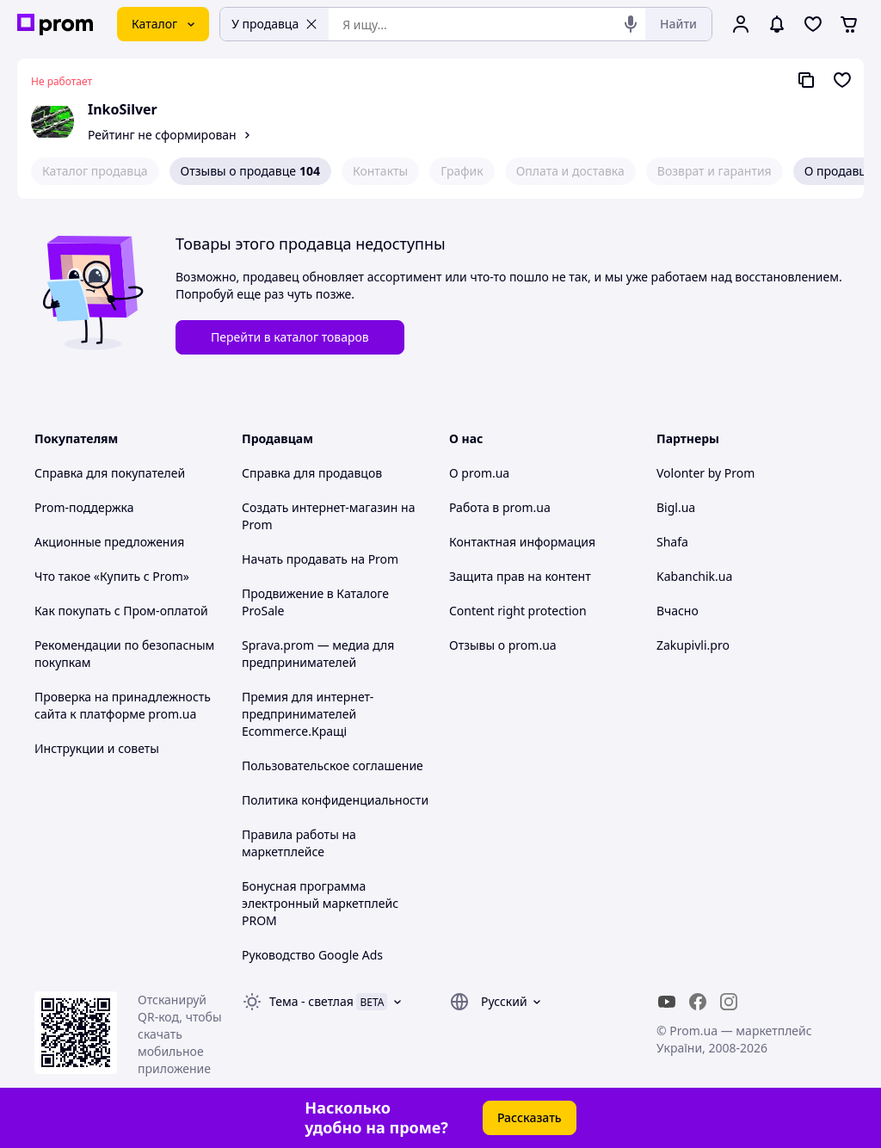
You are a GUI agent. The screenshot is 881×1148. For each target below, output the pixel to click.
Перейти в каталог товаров (290, 337)
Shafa (672, 542)
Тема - (311, 1001)
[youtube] (666, 1001)
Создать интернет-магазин (319, 507)
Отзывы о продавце (250, 171)
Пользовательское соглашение (332, 765)
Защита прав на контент (520, 576)
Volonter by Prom (705, 473)
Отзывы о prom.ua (503, 645)
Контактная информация (522, 542)
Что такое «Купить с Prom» (111, 576)
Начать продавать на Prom (320, 559)
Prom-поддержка (84, 507)
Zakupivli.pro (693, 645)
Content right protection (518, 610)
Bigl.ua (675, 507)
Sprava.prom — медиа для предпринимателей (318, 653)
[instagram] (728, 1001)
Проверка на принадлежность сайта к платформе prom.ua (122, 705)
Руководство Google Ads (312, 955)
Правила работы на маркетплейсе (299, 843)
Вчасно (677, 610)
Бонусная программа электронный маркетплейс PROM (320, 903)
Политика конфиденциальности (335, 800)
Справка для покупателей (109, 473)
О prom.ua (479, 473)
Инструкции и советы (96, 748)
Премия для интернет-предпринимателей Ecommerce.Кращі (307, 713)
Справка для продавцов (312, 473)
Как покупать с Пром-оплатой (121, 610)
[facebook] (697, 1001)
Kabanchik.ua (694, 576)
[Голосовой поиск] (630, 24)
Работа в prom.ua (500, 507)
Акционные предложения (109, 542)
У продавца (274, 23)
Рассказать (529, 1117)
